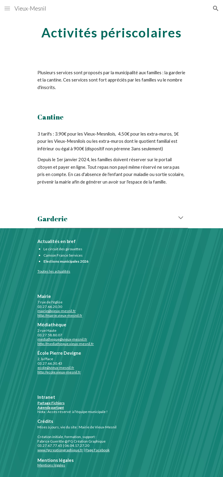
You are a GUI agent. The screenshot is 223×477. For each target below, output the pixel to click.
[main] (111, 32)
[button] (7, 8)
